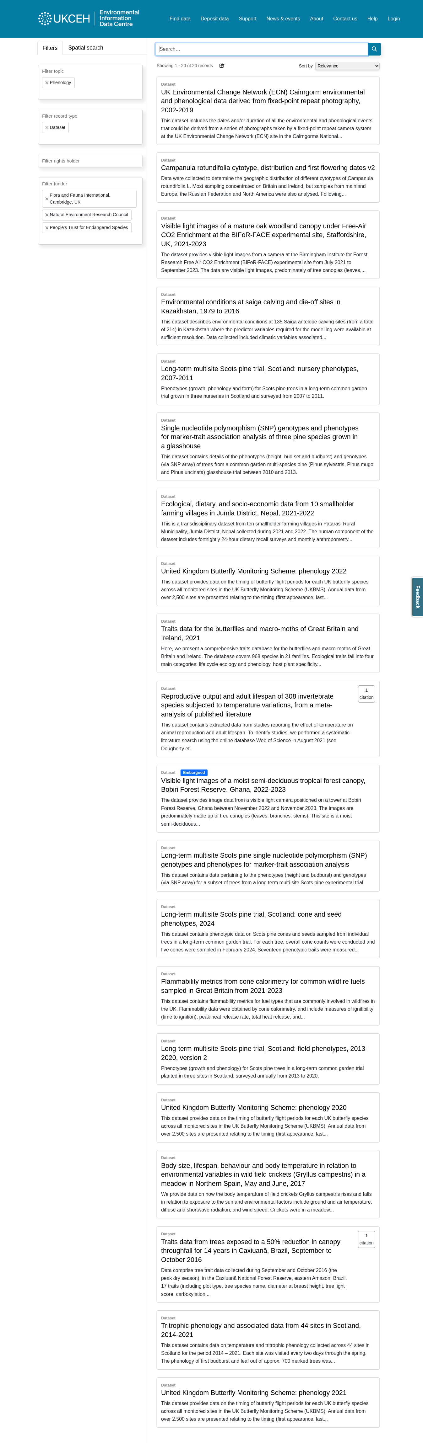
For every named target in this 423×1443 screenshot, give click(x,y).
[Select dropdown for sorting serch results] (347, 66)
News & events (283, 18)
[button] (222, 65)
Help (372, 18)
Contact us (345, 18)
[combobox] (90, 82)
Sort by (306, 65)
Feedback (417, 597)
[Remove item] (47, 82)
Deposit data (215, 18)
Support (248, 18)
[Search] (374, 49)
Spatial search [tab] (85, 48)
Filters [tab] (50, 48)
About (316, 18)
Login (394, 18)
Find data (180, 18)
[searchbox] (44, 94)
